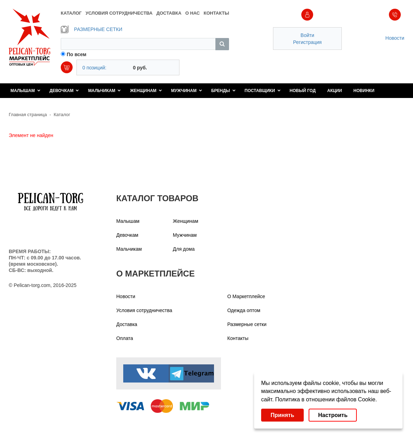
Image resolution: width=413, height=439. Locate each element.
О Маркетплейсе (246, 296)
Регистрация (307, 42)
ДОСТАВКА (169, 13)
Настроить (332, 415)
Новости (394, 38)
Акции (334, 90)
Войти (307, 35)
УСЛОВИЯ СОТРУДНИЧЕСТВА (119, 13)
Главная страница (28, 114)
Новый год (303, 90)
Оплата (124, 338)
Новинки (363, 90)
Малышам (25, 90)
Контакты (237, 338)
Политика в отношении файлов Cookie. (326, 399)
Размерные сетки (246, 324)
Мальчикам (104, 90)
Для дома (184, 249)
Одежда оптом (243, 310)
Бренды (223, 90)
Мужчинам (186, 90)
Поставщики (263, 90)
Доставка (126, 324)
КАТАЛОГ (71, 13)
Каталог (62, 114)
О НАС (192, 13)
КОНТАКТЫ (216, 13)
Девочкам (64, 90)
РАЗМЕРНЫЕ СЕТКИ (91, 29)
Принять (282, 415)
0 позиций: (94, 67)
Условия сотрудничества (144, 310)
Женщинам (146, 90)
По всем (77, 54)
